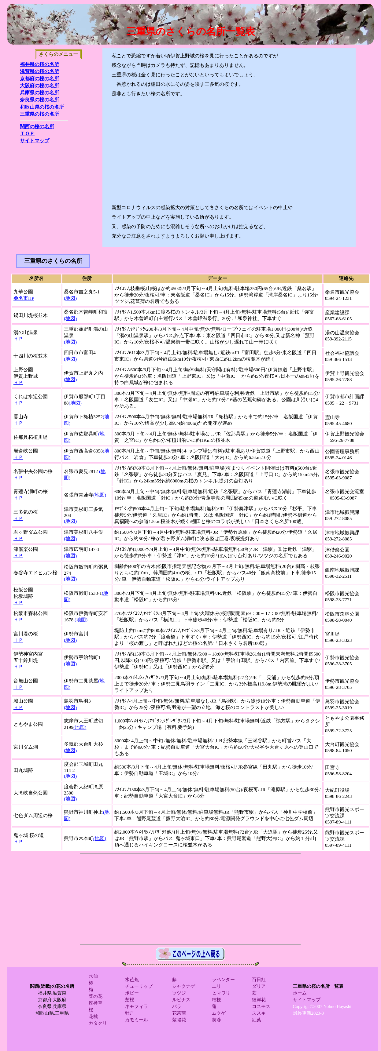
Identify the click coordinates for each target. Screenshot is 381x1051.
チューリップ (139, 986)
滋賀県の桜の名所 (39, 71)
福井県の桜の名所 (39, 64)
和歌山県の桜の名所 (42, 107)
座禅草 (95, 1003)
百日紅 (259, 979)
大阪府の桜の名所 (39, 85)
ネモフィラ (136, 1006)
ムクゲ (219, 1013)
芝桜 (129, 999)
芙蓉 (216, 1019)
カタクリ (98, 1023)
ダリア (259, 986)
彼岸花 (259, 999)
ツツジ (179, 993)
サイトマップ (34, 140)
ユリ (216, 986)
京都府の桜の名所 (39, 78)
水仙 (93, 976)
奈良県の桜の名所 (39, 99)
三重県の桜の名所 (39, 114)
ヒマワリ (221, 993)
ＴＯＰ (27, 133)
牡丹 (129, 1013)
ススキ (259, 1013)
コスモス (261, 1006)
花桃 (93, 1016)
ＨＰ (18, 338)
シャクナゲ (183, 986)
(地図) (70, 298)
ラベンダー (223, 979)
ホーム (300, 993)
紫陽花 (179, 1019)
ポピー (132, 993)
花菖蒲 (179, 1013)
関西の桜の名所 (37, 126)
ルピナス (181, 999)
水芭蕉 (132, 979)
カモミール (136, 1019)
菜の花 (95, 996)
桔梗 (216, 999)
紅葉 (256, 1019)
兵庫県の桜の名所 (39, 92)
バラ (176, 1006)
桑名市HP (23, 298)
